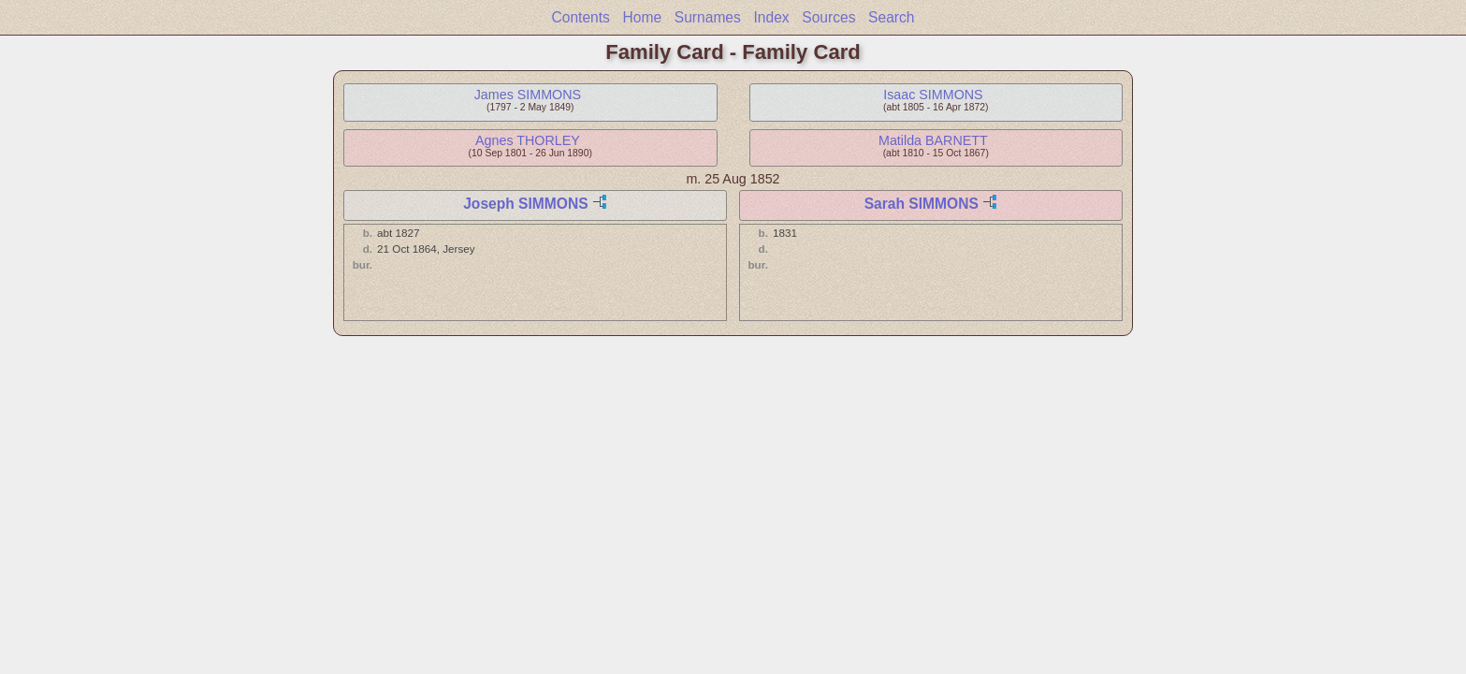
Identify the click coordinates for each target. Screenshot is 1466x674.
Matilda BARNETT (933, 140)
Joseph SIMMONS (525, 204)
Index (771, 17)
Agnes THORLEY (527, 140)
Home (642, 17)
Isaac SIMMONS (932, 94)
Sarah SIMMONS (921, 204)
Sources (828, 17)
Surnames (708, 17)
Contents (580, 17)
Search (891, 17)
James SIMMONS (527, 94)
